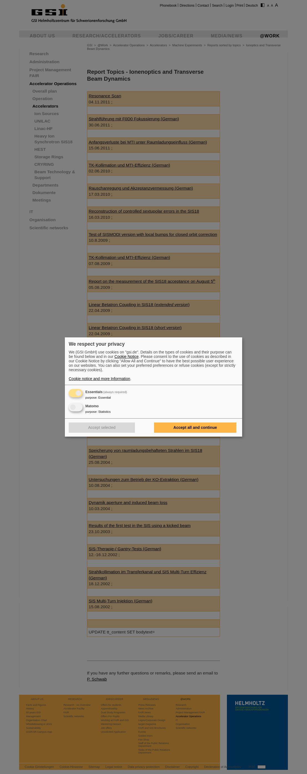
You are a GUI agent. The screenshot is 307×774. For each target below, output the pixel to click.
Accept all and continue (195, 427)
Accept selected (102, 427)
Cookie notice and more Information (99, 378)
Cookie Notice (126, 356)
